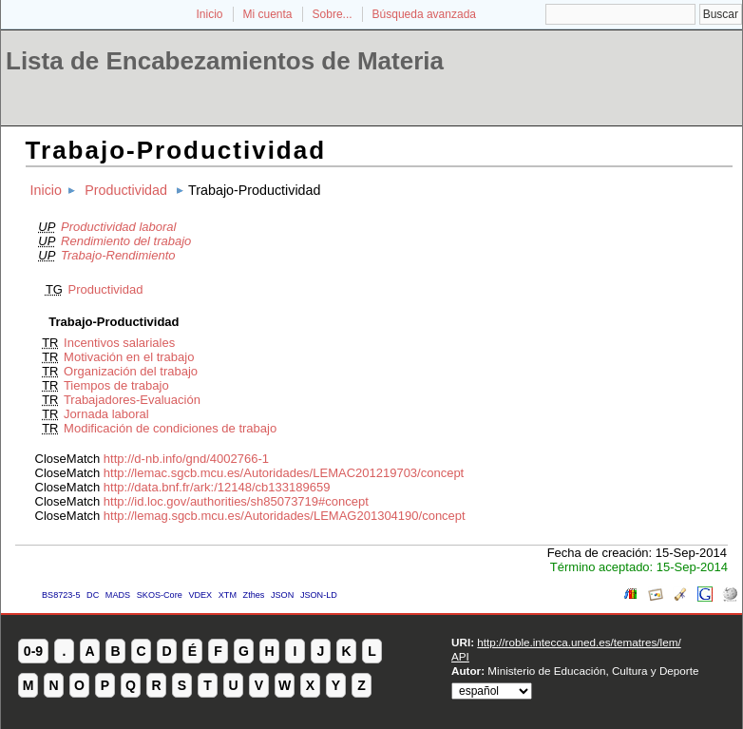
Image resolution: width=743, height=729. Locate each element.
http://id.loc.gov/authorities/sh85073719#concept (236, 501)
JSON (282, 595)
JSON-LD (318, 595)
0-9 (33, 651)
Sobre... (332, 14)
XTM (228, 595)
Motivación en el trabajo (129, 357)
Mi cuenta (268, 14)
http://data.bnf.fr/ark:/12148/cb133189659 (217, 487)
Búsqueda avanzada (424, 14)
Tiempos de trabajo (116, 385)
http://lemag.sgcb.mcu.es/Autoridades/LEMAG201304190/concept (285, 515)
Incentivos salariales (119, 343)
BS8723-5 (61, 595)
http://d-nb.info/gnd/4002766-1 (186, 458)
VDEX (200, 595)
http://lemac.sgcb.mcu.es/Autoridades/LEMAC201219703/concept (284, 473)
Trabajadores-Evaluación (132, 400)
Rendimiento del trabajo (126, 241)
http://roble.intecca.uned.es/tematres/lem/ (578, 642)
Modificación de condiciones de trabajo (170, 428)
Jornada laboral (106, 414)
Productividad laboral (118, 227)
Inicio (209, 14)
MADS (117, 595)
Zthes (254, 595)
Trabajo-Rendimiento (118, 255)
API (460, 656)
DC (92, 595)
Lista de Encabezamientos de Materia (225, 61)
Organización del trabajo (131, 371)
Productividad (126, 190)
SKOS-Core (159, 595)
